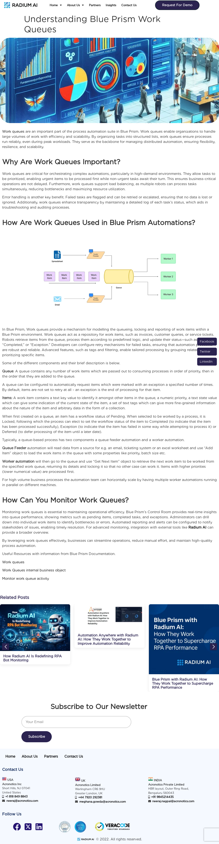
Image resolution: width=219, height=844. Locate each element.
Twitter (205, 351)
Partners (95, 5)
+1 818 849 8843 (16, 796)
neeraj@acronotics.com (22, 800)
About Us (75, 5)
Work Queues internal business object (34, 570)
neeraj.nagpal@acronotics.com (173, 801)
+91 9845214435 (162, 797)
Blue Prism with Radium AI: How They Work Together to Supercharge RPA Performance (182, 683)
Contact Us (128, 5)
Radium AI (197, 527)
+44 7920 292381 (90, 797)
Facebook (207, 341)
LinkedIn (206, 361)
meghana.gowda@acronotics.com (102, 801)
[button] (56, 5)
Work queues (13, 131)
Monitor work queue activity (25, 579)
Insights (111, 5)
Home (56, 5)
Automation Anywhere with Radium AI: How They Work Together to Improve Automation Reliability (108, 639)
